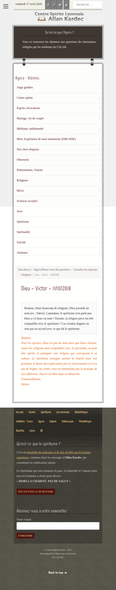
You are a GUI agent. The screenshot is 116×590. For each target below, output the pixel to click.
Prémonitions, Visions (30, 170)
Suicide (21, 242)
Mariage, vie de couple (30, 118)
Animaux (22, 252)
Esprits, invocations (28, 108)
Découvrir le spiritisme (35, 491)
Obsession (23, 159)
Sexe (19, 211)
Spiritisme (23, 221)
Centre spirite (25, 97)
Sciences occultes (27, 201)
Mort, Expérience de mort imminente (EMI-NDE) (46, 139)
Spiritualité (23, 231)
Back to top (58, 572)
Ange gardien (25, 87)
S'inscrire (25, 535)
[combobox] (87, 4)
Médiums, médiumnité (30, 128)
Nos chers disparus (28, 149)
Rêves (20, 190)
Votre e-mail (24, 519)
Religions (22, 180)
